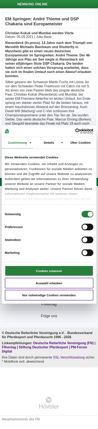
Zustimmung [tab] (17, 142)
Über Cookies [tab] (80, 142)
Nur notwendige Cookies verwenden (49, 295)
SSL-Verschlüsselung (69, 357)
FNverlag (9, 347)
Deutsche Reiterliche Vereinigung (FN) (63, 343)
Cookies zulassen (49, 271)
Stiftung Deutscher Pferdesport (43, 347)
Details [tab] (49, 142)
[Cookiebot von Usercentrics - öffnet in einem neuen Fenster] (75, 131)
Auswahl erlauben (49, 283)
